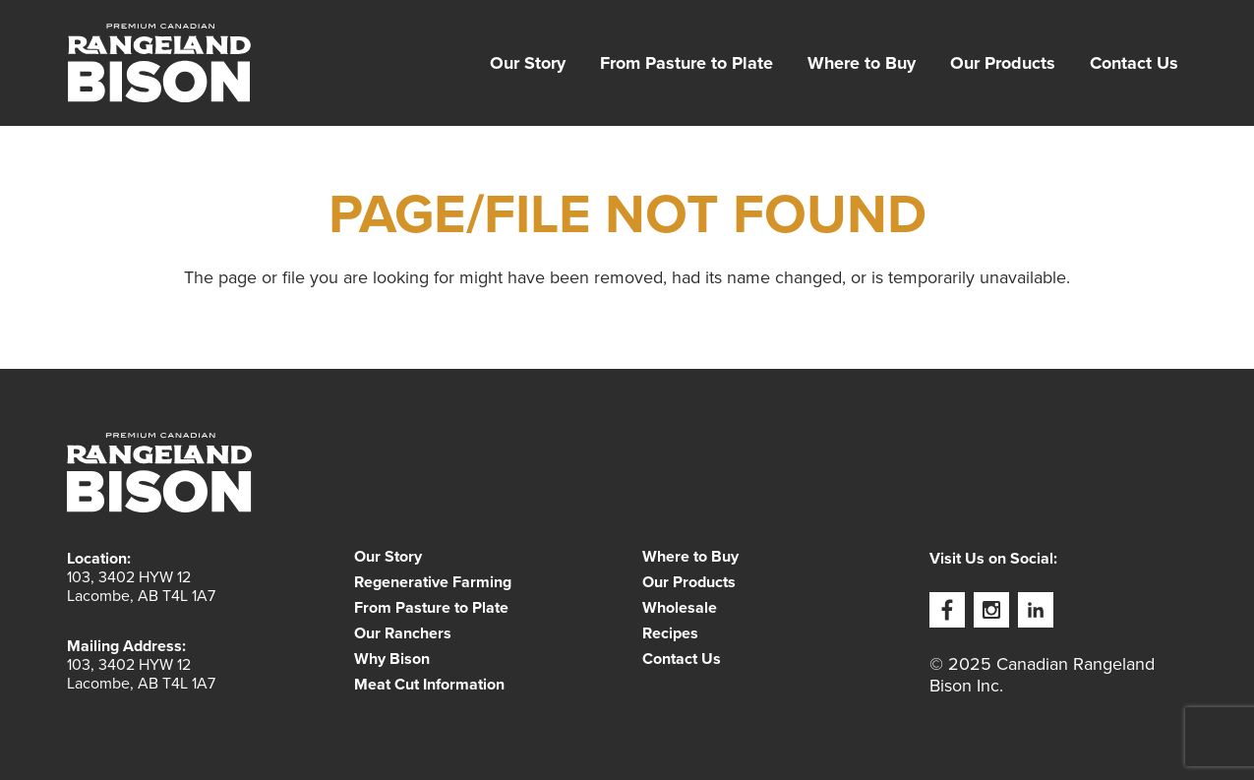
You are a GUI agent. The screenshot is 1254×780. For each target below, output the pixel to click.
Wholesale (679, 608)
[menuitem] (527, 62)
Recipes (670, 633)
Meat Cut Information (429, 684)
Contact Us (1134, 63)
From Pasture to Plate (686, 63)
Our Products (1002, 63)
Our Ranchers (402, 633)
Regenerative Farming (432, 582)
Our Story (528, 63)
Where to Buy (861, 63)
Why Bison (392, 659)
